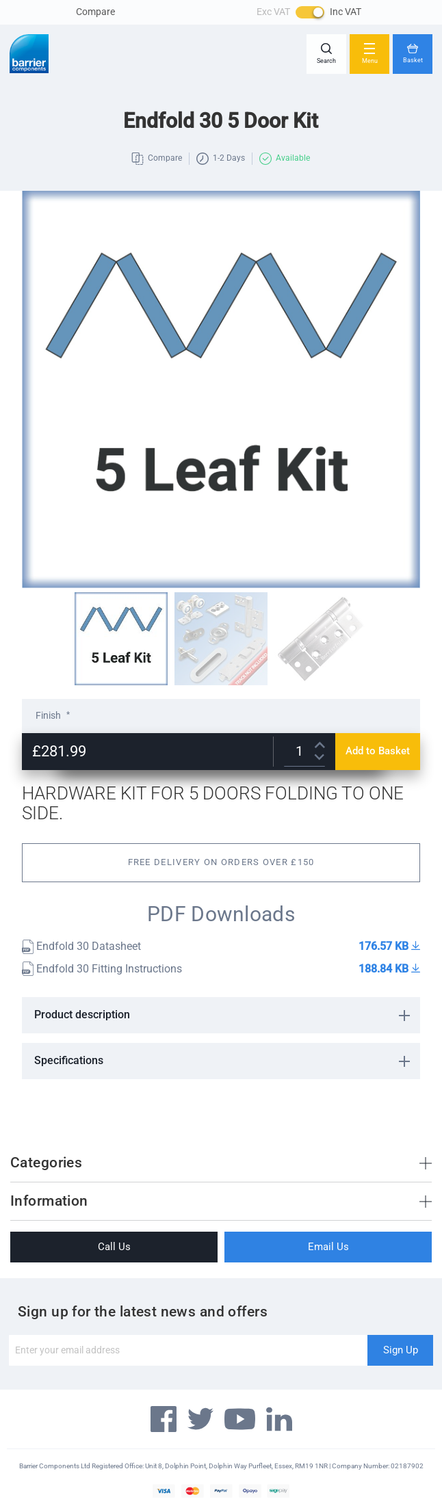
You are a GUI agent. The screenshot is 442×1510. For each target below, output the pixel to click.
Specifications (68, 1060)
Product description (82, 1014)
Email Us (328, 1247)
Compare (95, 11)
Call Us (114, 1247)
